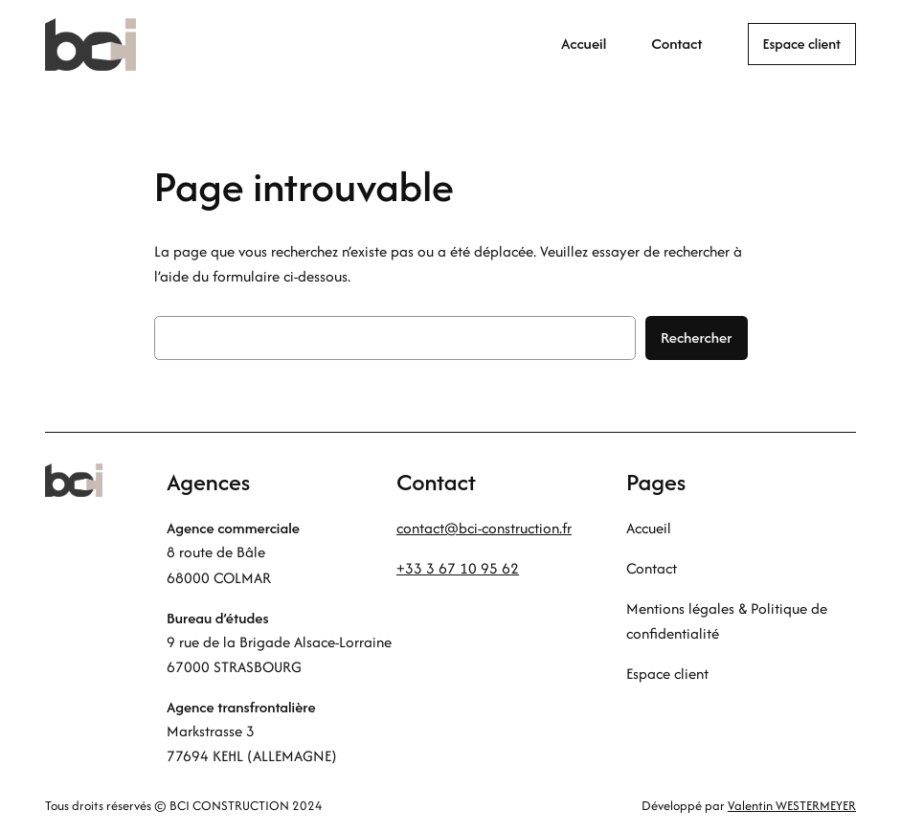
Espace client (802, 44)
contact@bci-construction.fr (484, 528)
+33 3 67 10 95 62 (457, 568)
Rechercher (696, 337)
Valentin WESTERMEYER (792, 806)
